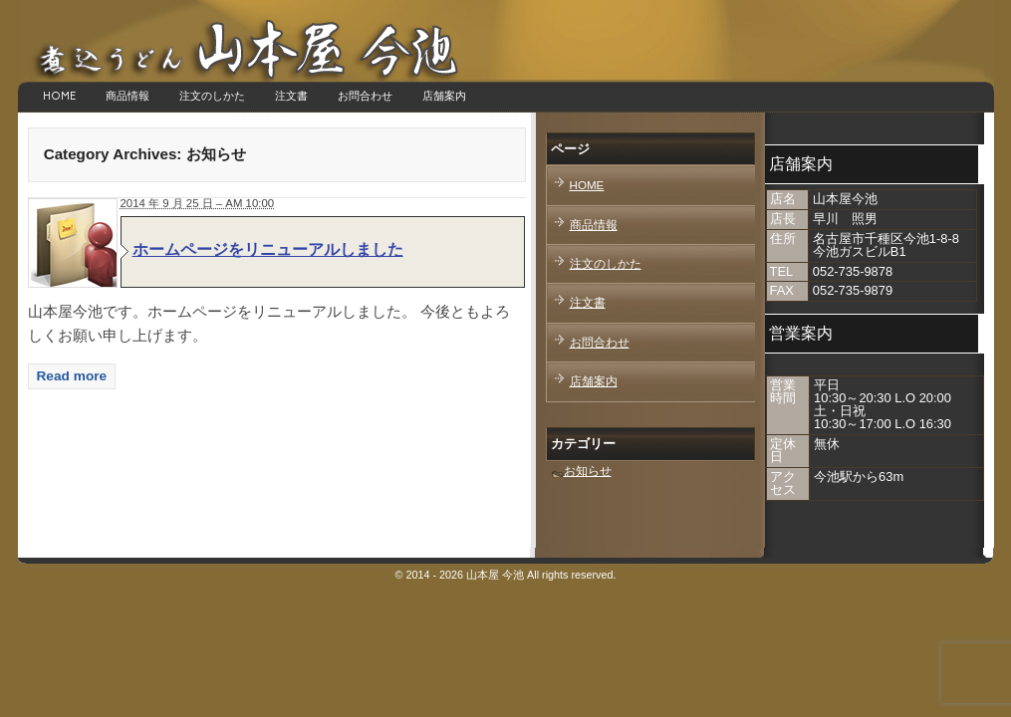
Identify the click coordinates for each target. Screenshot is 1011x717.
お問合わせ (365, 96)
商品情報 (127, 96)
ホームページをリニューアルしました (267, 249)
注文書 (291, 96)
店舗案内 (444, 96)
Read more (72, 375)
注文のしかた (212, 96)
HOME (59, 96)
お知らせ (588, 470)
